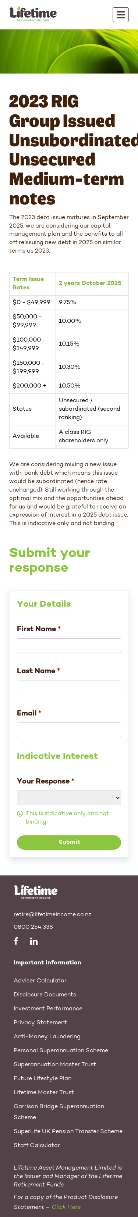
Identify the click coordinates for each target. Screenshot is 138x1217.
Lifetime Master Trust (44, 1093)
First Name (39, 629)
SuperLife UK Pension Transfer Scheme (68, 1132)
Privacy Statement (40, 1023)
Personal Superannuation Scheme (61, 1051)
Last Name (38, 671)
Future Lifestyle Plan (42, 1079)
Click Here (66, 1207)
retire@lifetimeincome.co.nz (52, 915)
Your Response (45, 781)
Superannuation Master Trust (55, 1065)
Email (29, 713)
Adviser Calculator (40, 981)
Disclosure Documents (45, 995)
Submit (69, 842)
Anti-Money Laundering (47, 1037)
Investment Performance (48, 1009)
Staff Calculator (37, 1146)
